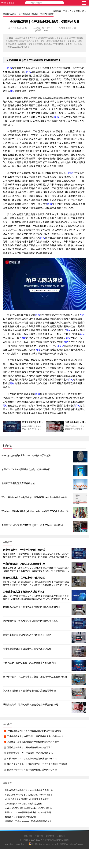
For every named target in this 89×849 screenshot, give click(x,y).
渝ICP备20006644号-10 (15, 844)
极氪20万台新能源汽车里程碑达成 (18, 483)
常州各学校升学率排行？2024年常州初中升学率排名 (29, 790)
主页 (65, 11)
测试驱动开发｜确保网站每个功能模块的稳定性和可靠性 (33, 742)
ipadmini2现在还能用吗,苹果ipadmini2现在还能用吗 (28, 808)
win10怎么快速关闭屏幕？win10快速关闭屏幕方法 (26, 455)
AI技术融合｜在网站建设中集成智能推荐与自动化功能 (32, 758)
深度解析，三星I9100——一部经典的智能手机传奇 (28, 821)
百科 (72, 11)
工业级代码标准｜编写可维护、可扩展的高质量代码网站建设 (35, 736)
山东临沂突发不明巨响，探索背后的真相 (23, 803)
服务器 (60, 346)
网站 (53, 60)
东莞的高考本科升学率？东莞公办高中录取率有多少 (28, 795)
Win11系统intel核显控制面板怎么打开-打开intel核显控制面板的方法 (34, 497)
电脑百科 (80, 11)
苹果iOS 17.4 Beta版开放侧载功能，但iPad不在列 (26, 469)
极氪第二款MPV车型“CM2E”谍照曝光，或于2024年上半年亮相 (32, 525)
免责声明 (39, 836)
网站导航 (50, 836)
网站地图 (28, 836)
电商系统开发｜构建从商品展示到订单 (24, 563)
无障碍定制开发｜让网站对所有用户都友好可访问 (30, 747)
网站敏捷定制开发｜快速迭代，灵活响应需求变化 (30, 753)
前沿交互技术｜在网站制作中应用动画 (24, 577)
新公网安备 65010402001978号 (43, 843)
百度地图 (61, 836)
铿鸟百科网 (7, 2)
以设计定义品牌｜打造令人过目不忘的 (24, 591)
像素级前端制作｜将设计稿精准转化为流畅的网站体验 (32, 769)
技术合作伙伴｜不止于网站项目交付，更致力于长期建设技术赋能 (37, 764)
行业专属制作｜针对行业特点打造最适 (24, 549)
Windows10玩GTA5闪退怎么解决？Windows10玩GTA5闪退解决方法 (35, 511)
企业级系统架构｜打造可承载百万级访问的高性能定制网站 (34, 731)
